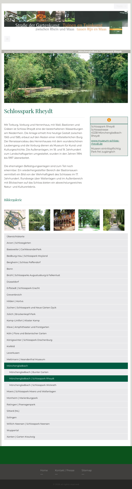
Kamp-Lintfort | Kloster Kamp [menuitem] (23, 320)
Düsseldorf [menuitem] (13, 281)
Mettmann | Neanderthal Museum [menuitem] (26, 359)
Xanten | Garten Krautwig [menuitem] (21, 436)
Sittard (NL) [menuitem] (13, 410)
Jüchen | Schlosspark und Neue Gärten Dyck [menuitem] (31, 307)
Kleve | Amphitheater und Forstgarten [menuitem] (28, 327)
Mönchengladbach (63, 51)
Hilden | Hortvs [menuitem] (15, 301)
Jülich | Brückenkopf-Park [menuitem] (21, 314)
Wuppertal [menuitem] (13, 430)
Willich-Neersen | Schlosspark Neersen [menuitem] (28, 423)
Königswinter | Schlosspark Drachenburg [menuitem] (29, 340)
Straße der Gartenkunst (16, 51)
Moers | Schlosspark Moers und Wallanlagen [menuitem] (31, 391)
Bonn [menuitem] (10, 268)
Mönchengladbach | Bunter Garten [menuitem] (28, 372)
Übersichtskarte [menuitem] (15, 236)
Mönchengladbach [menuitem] (17, 365)
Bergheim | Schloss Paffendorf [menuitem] (24, 262)
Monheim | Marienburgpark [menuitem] (22, 398)
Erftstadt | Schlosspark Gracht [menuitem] (23, 288)
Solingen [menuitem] (11, 417)
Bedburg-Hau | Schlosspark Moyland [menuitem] (27, 255)
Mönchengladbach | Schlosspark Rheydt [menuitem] (31, 378)
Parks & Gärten (41, 51)
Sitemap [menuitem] (87, 470)
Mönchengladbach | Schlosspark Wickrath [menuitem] (32, 385)
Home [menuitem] (44, 470)
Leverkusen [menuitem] (13, 352)
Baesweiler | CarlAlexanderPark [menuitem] (24, 249)
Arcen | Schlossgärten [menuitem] (19, 242)
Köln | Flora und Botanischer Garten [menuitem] (27, 333)
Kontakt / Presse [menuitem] (64, 470)
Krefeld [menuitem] (11, 346)
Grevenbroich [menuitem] (14, 294)
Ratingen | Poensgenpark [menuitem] (21, 404)
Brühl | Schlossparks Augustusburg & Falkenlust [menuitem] (33, 275)
